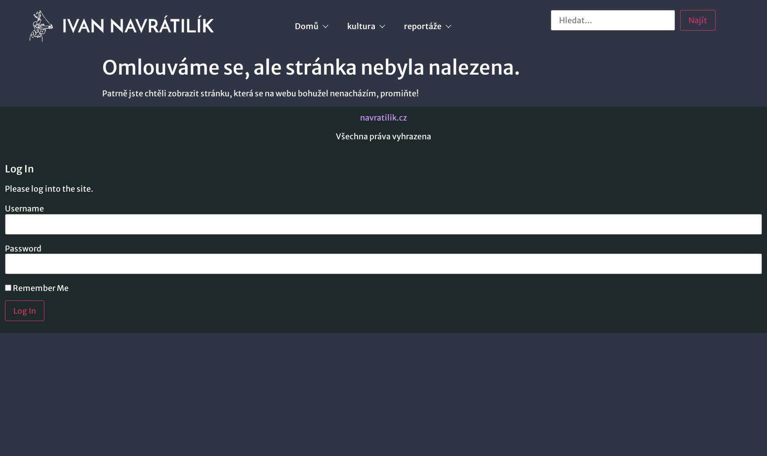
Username (24, 208)
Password (23, 248)
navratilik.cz (383, 118)
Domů (311, 26)
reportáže (427, 26)
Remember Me (37, 288)
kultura (365, 26)
